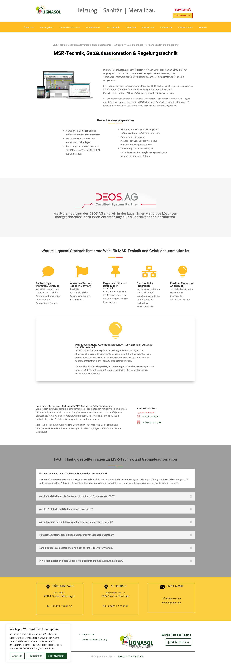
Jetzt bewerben (178, 642)
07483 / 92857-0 (151, 416)
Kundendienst (93, 27)
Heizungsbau (46, 27)
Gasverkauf (148, 27)
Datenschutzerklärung (94, 639)
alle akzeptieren (56, 655)
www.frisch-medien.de (130, 656)
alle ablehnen (35, 655)
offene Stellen (185, 27)
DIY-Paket (131, 27)
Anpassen (17, 655)
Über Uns (29, 27)
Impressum (88, 634)
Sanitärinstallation (70, 27)
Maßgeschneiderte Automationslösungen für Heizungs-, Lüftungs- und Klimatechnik (114, 346)
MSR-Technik (112, 27)
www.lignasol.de (171, 602)
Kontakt (203, 27)
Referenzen (166, 27)
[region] (38, 643)
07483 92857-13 (182, 15)
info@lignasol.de (151, 422)
